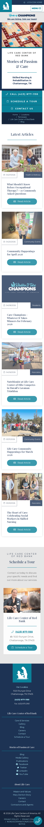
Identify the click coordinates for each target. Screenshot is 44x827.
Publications (22, 761)
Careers (22, 730)
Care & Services (22, 721)
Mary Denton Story (22, 795)
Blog (22, 122)
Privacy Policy (11, 819)
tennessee (22, 117)
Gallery (22, 724)
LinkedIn (22, 771)
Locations (25, 115)
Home (15, 115)
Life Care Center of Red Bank (22, 119)
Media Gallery (22, 758)
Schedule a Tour (22, 101)
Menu (37, 9)
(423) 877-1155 (22, 700)
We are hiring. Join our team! (22, 17)
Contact (22, 734)
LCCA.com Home (32, 2)
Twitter (22, 767)
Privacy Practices (31, 819)
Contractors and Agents (22, 805)
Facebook (22, 764)
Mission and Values (22, 792)
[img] (7, 94)
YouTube (22, 774)
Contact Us (22, 108)
